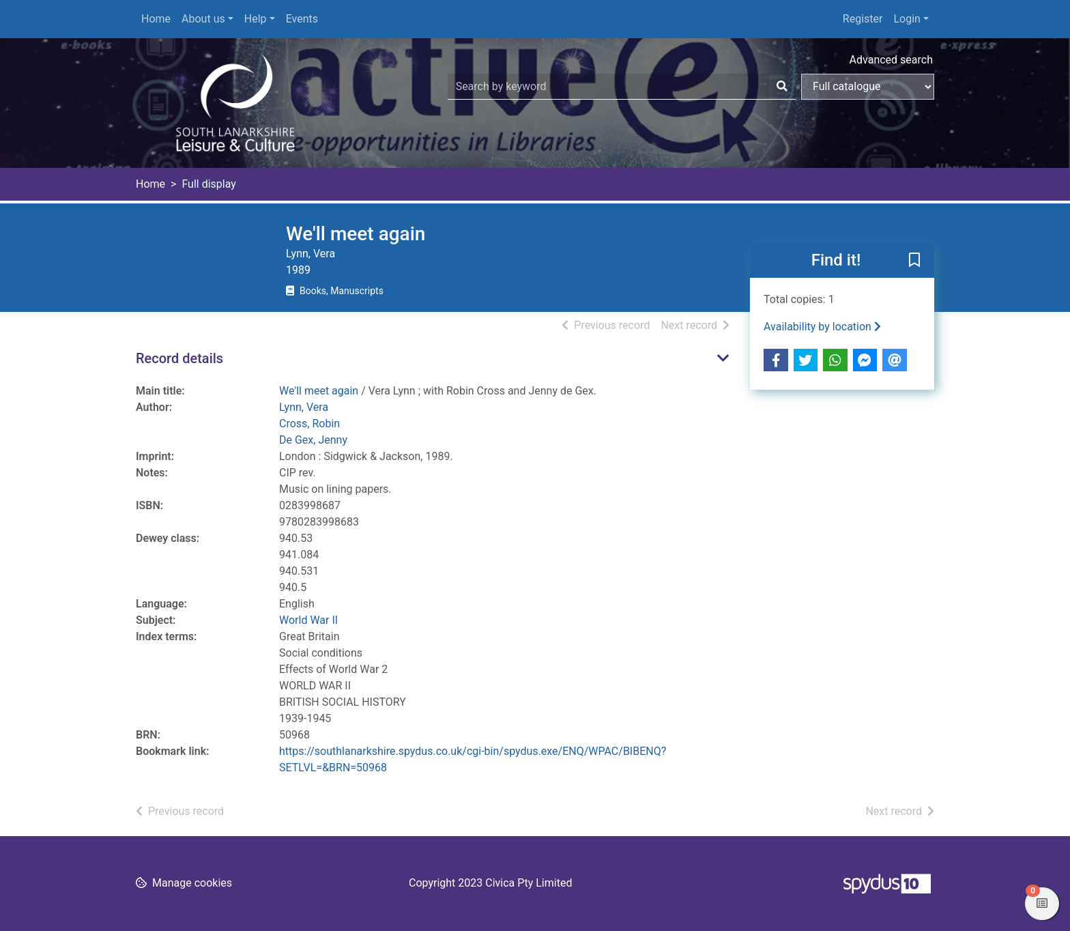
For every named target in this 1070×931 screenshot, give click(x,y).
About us (203, 18)
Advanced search (891, 59)
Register (863, 18)
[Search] (782, 87)
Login (906, 18)
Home (156, 18)
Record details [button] (179, 358)
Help (255, 18)
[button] (914, 261)
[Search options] (867, 87)
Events (302, 18)
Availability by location (822, 326)
